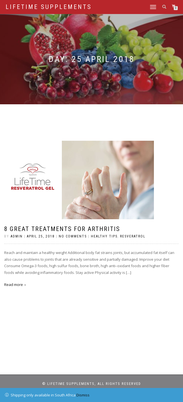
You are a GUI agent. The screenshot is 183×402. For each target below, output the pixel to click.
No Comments (73, 236)
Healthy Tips (104, 236)
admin (17, 236)
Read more (13, 284)
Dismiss (83, 395)
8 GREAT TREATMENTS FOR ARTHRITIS (62, 228)
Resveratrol (133, 236)
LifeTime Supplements (49, 7)
